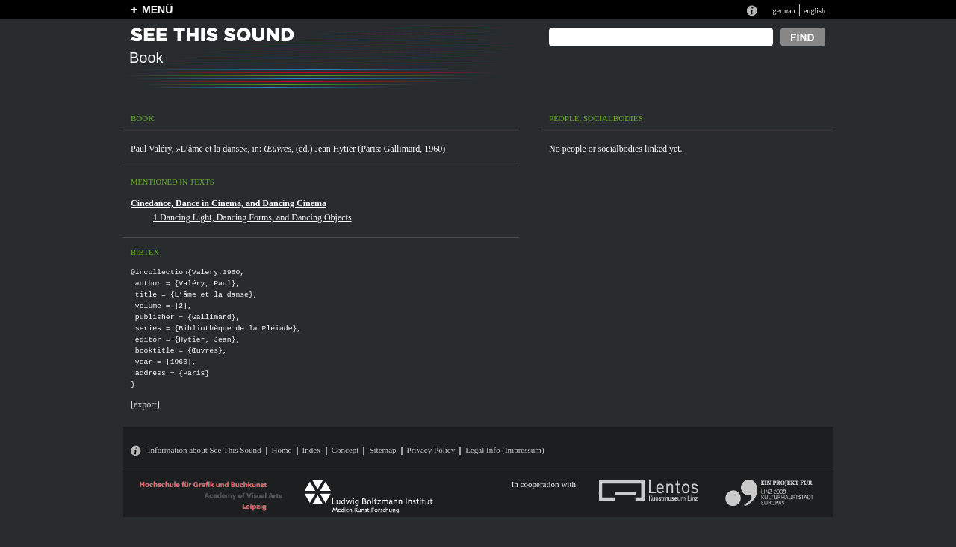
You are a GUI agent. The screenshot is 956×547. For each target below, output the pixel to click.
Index (311, 449)
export (145, 404)
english (814, 11)
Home (282, 449)
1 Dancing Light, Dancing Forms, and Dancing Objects (252, 217)
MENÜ (157, 10)
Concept (345, 449)
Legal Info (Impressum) (504, 449)
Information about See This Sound (204, 449)
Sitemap (382, 449)
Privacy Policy (431, 449)
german (783, 11)
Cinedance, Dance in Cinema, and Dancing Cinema (228, 203)
